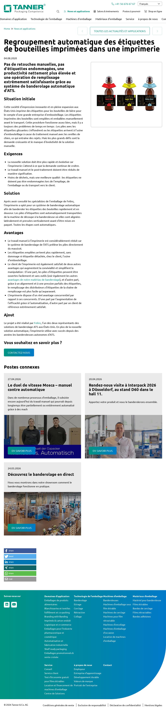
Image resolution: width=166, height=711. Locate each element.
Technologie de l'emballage (46, 18)
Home (7, 28)
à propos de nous (148, 18)
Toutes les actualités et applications (120, 31)
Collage (78, 616)
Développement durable (86, 677)
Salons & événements (106, 11)
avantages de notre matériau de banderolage (34, 279)
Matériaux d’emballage (108, 18)
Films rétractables (142, 612)
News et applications (77, 11)
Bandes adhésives (142, 616)
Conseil (48, 669)
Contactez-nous (19, 352)
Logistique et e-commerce (57, 624)
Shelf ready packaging (55, 648)
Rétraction (79, 612)
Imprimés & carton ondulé (57, 620)
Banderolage (80, 600)
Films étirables (140, 604)
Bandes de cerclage (143, 608)
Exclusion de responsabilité (92, 705)
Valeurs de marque (83, 681)
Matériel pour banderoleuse (147, 600)
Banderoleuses (110, 600)
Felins (37, 322)
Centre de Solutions (54, 693)
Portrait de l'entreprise (85, 685)
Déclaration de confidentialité (125, 705)
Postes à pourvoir (131, 11)
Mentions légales (153, 705)
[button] (20, 550)
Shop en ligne (153, 11)
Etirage (77, 604)
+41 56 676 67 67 (123, 3)
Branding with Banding (56, 616)
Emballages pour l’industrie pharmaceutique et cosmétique (58, 632)
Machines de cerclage (114, 612)
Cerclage (78, 608)
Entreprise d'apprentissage (87, 673)
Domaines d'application (13, 18)
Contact (107, 664)
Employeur (79, 669)
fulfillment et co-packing (57, 612)
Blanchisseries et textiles (57, 608)
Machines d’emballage (79, 18)
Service (130, 18)
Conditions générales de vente (59, 705)
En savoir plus (22, 450)
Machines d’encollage (114, 624)
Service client (51, 673)
